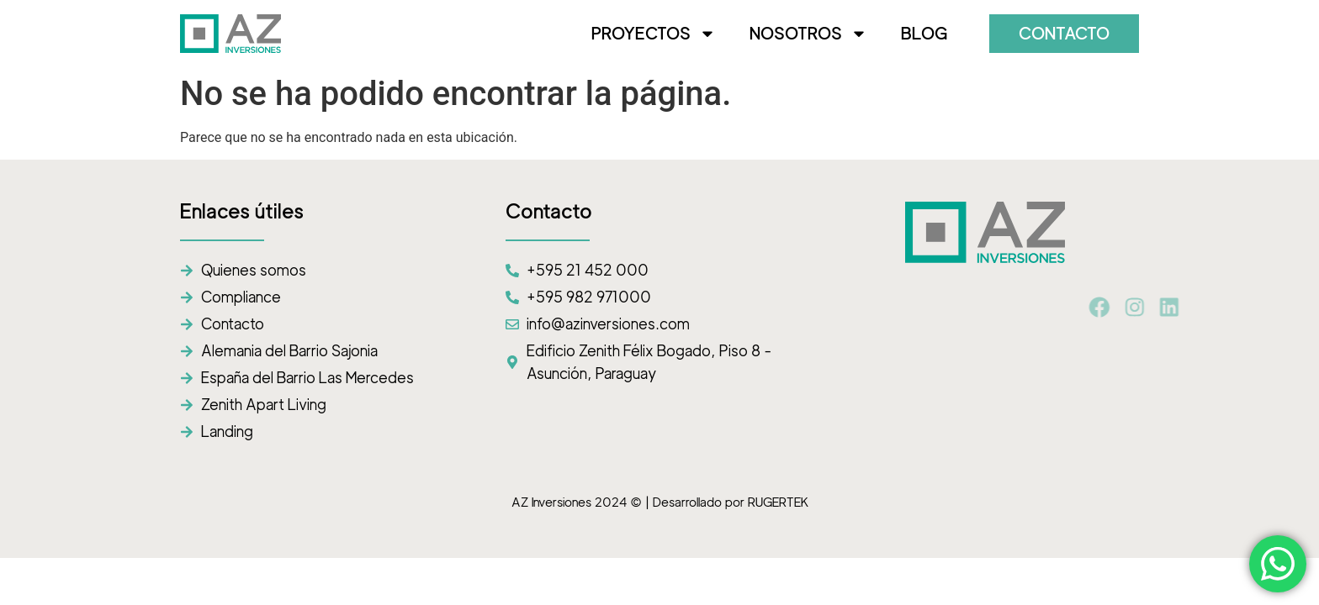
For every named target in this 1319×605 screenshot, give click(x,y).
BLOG (924, 34)
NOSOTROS (808, 33)
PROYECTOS (653, 33)
